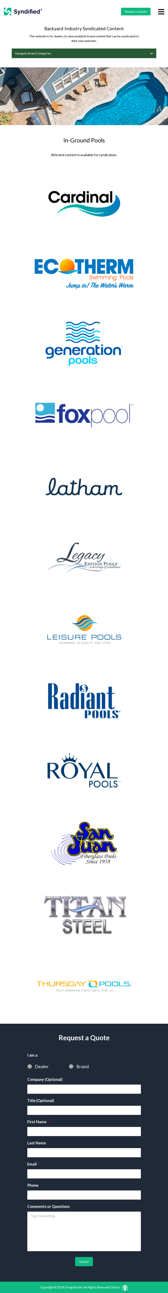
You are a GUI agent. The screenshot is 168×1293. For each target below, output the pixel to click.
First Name (38, 1121)
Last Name (38, 1143)
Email (33, 1164)
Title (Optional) (40, 1100)
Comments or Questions (48, 1206)
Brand (82, 1066)
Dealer (42, 1066)
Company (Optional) (45, 1079)
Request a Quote (136, 11)
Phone (32, 1185)
